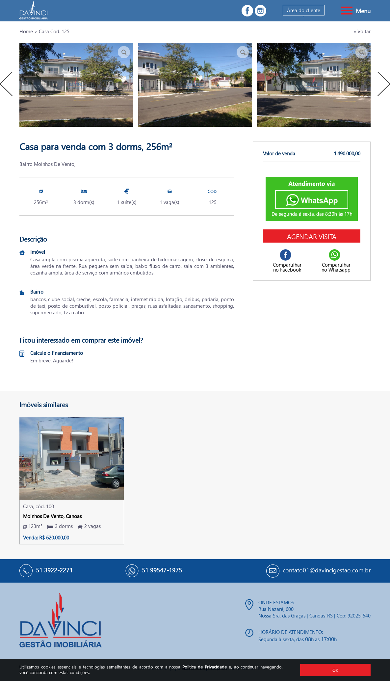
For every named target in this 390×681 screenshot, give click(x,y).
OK (335, 670)
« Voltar (362, 31)
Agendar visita (311, 236)
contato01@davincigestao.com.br (327, 570)
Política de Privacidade (204, 666)
